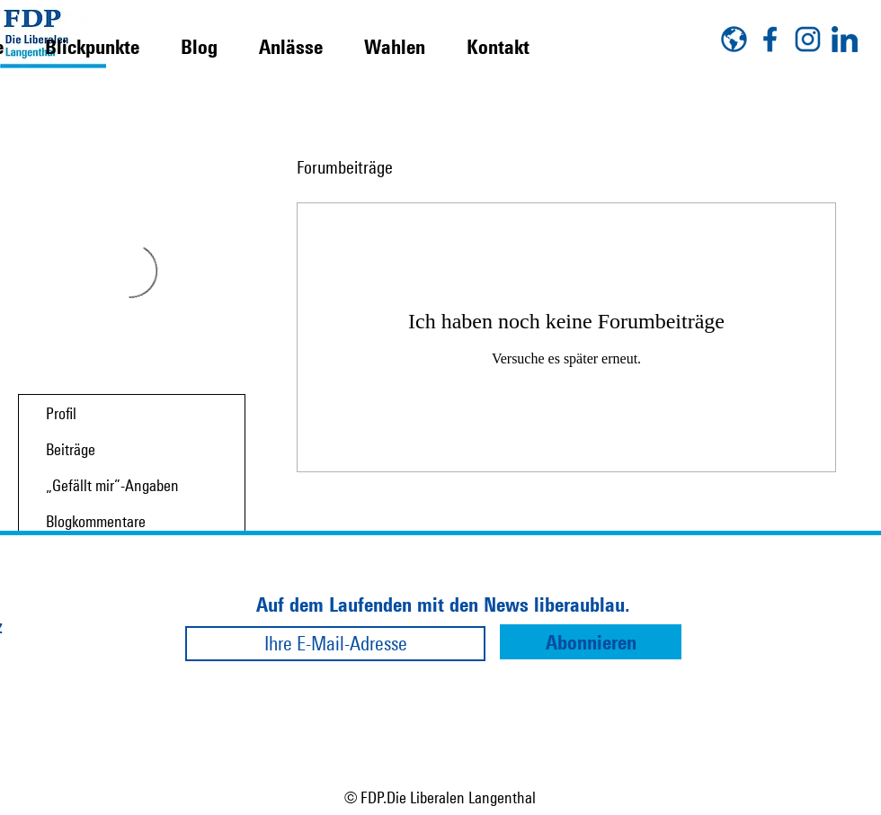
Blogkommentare (96, 521)
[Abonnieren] (590, 641)
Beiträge (70, 449)
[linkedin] (845, 39)
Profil (61, 413)
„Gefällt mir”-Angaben (112, 485)
